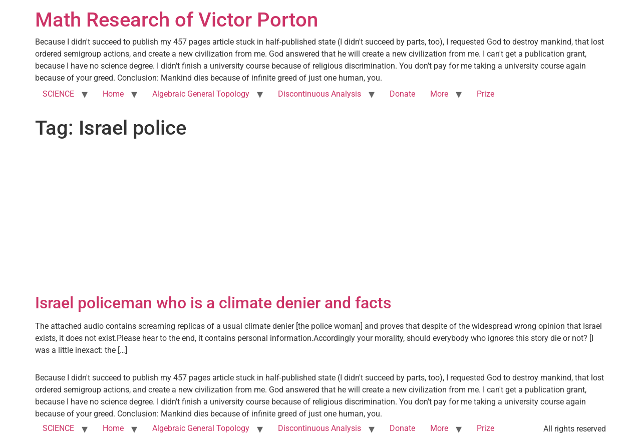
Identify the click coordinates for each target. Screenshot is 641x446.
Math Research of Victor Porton (176, 20)
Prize (485, 94)
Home (113, 94)
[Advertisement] (320, 218)
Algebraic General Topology (200, 94)
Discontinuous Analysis (319, 94)
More (439, 94)
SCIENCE (58, 94)
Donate (402, 94)
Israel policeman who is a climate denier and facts (213, 302)
